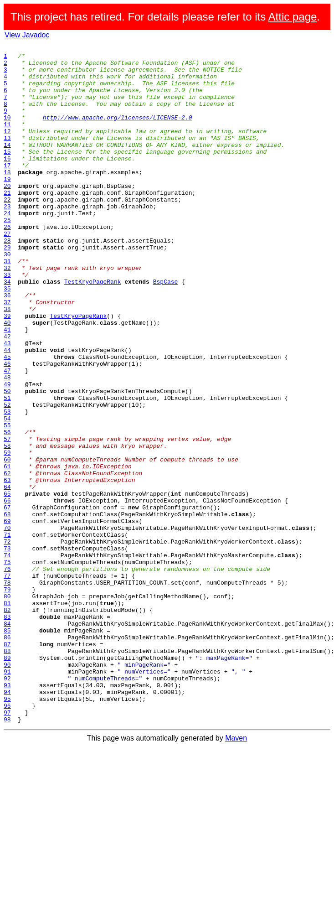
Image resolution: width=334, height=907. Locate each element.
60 (7, 543)
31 (7, 305)
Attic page (292, 16)
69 (7, 616)
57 (7, 518)
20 (7, 214)
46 (7, 428)
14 (7, 165)
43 (7, 403)
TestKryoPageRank (92, 329)
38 (7, 362)
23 (7, 239)
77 (7, 682)
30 (7, 296)
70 (7, 625)
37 (7, 354)
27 (7, 272)
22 (7, 231)
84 (7, 740)
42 (7, 395)
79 (7, 699)
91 (7, 797)
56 (7, 510)
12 (7, 149)
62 (7, 559)
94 (7, 822)
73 (7, 649)
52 (7, 477)
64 (7, 575)
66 (7, 592)
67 (7, 600)
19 (7, 206)
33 (7, 321)
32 (7, 313)
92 (7, 805)
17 (7, 190)
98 (7, 854)
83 (7, 731)
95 (7, 830)
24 (7, 247)
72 (7, 641)
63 (7, 567)
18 (7, 198)
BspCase (165, 329)
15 (7, 173)
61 (7, 551)
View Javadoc (27, 35)
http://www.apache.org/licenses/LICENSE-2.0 (117, 132)
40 (7, 378)
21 (7, 222)
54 (7, 493)
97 (7, 846)
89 (7, 781)
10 (7, 132)
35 (7, 337)
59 (7, 534)
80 (7, 707)
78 (7, 690)
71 (7, 633)
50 (7, 460)
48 (7, 444)
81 (7, 715)
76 (7, 674)
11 (7, 140)
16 (7, 181)
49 (7, 452)
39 (7, 370)
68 (7, 608)
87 (7, 764)
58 (7, 526)
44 (7, 411)
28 (7, 280)
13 (7, 157)
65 (7, 584)
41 (7, 387)
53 (7, 485)
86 (7, 756)
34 (7, 329)
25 (7, 255)
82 (7, 723)
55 (7, 502)
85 (7, 748)
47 (7, 436)
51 (7, 469)
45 (7, 419)
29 (7, 288)
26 (7, 263)
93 (7, 813)
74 (7, 657)
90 (7, 789)
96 (7, 838)
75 (7, 666)
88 (7, 772)
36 (7, 346)
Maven (236, 873)
